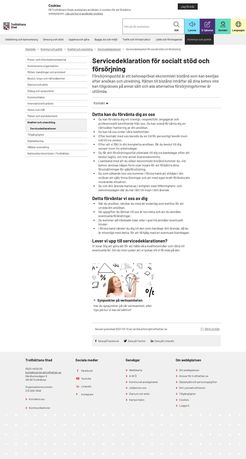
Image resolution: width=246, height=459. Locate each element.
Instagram (87, 394)
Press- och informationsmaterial (46, 59)
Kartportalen (137, 399)
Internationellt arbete (40, 103)
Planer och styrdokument (42, 115)
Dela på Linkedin (164, 341)
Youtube (86, 378)
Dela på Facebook (108, 341)
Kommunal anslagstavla (143, 381)
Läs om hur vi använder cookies (84, 13)
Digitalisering (35, 140)
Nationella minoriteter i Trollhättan (48, 153)
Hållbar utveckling (38, 147)
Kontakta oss (37, 399)
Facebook (87, 370)
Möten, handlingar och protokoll (46, 72)
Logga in (184, 405)
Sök (176, 27)
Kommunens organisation (42, 65)
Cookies (184, 399)
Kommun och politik (199, 39)
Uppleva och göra (79, 39)
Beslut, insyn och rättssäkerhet (46, 78)
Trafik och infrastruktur (137, 39)
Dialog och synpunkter (40, 90)
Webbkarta (135, 370)
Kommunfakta (35, 97)
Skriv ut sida (212, 328)
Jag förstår (188, 6)
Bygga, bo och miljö (105, 39)
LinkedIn (86, 386)
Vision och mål (36, 109)
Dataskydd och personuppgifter (198, 381)
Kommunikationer (39, 407)
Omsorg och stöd (53, 39)
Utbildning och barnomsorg (21, 39)
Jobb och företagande (169, 39)
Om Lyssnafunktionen (192, 387)
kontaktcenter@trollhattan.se (43, 372)
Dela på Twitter (137, 341)
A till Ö (133, 375)
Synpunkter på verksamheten (119, 300)
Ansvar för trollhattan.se (193, 375)
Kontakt (99, 103)
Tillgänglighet (35, 134)
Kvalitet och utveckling (80, 49)
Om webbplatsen (189, 370)
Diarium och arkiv (37, 84)
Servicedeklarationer (109, 49)
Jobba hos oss (137, 387)
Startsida (30, 49)
